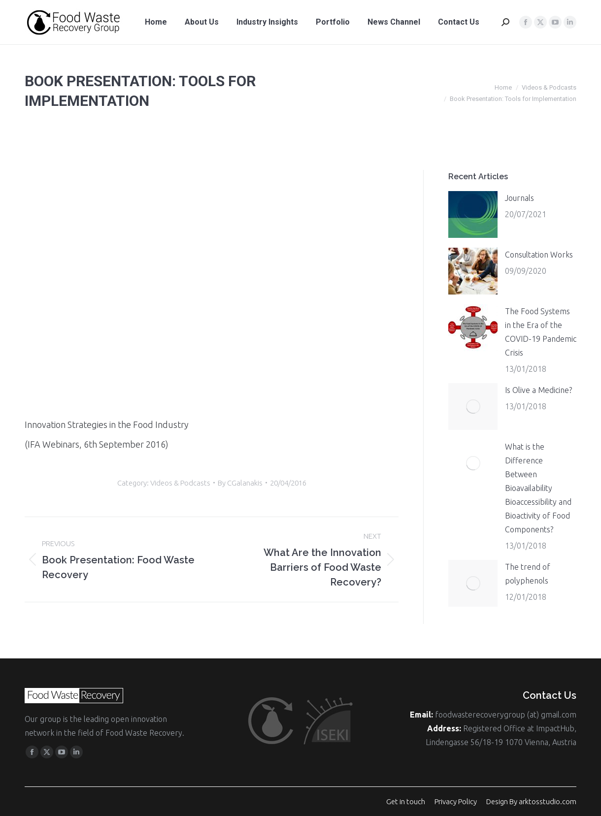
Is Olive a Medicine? (538, 390)
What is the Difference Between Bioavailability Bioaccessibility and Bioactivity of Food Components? (538, 488)
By (240, 483)
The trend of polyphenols (527, 573)
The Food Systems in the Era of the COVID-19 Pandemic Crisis (540, 332)
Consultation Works (539, 254)
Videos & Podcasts (180, 483)
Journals (519, 198)
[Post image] (473, 214)
